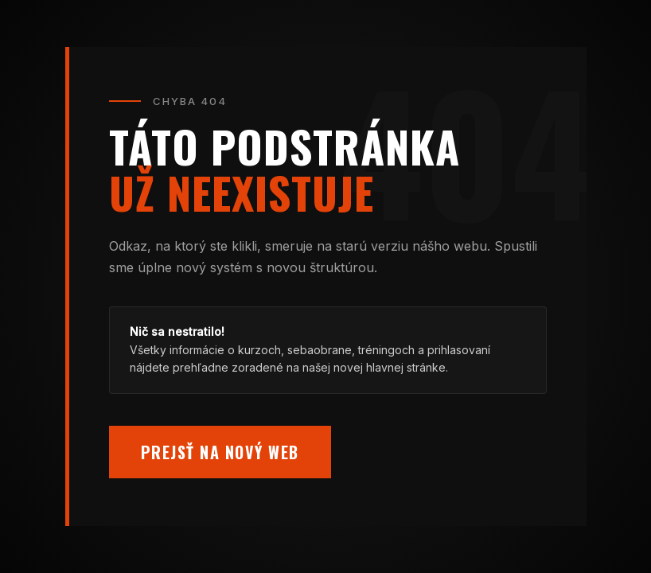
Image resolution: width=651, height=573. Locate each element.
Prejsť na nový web (220, 452)
